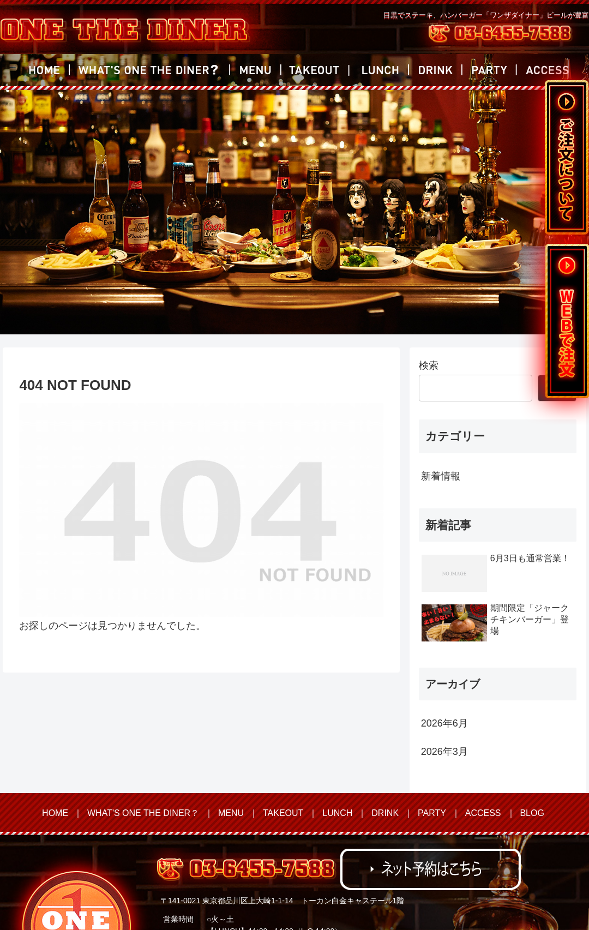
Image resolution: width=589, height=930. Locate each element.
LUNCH (337, 813)
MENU (231, 813)
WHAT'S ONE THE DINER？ (143, 813)
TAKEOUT (283, 813)
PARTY (432, 813)
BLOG (532, 813)
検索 (428, 365)
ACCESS (483, 813)
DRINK (385, 813)
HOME (55, 813)
